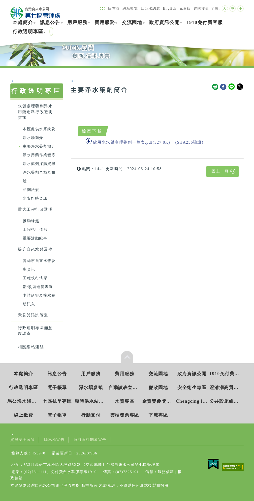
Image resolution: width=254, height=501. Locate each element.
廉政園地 (158, 387)
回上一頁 (220, 171)
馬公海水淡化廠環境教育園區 (23, 401)
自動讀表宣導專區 (124, 387)
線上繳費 (23, 415)
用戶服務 (78, 22)
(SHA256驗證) (189, 142)
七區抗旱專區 (57, 401)
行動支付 (90, 415)
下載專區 (158, 415)
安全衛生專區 (191, 387)
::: (102, 8)
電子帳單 (57, 387)
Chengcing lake (192, 401)
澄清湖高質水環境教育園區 (226, 387)
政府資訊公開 (165, 22)
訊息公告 (51, 22)
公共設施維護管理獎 (226, 401)
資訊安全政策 (22, 439)
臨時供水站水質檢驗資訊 (91, 401)
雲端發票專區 (124, 415)
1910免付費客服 (205, 22)
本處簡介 (24, 22)
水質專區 (124, 401)
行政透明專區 (29, 31)
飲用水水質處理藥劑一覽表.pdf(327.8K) (131, 142)
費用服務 (106, 22)
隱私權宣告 (54, 439)
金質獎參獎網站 (158, 401)
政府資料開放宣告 (90, 439)
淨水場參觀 (91, 387)
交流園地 (133, 22)
